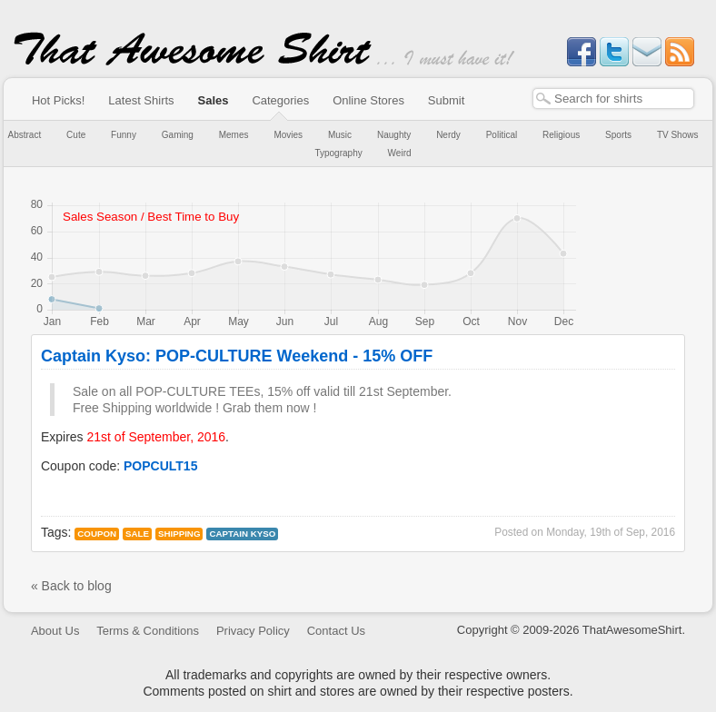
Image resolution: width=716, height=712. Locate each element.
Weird (400, 153)
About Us (55, 631)
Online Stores (368, 100)
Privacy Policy (253, 631)
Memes (234, 135)
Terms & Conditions (147, 631)
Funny (123, 135)
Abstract (25, 135)
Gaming (178, 135)
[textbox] (613, 98)
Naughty (394, 135)
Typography (338, 153)
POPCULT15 (160, 466)
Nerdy (448, 135)
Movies (288, 135)
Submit (446, 100)
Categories (280, 100)
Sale (137, 534)
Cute (75, 135)
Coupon (96, 534)
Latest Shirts (141, 100)
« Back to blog (71, 585)
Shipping (179, 534)
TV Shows (678, 135)
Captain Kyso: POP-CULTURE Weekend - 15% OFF (237, 356)
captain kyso (242, 534)
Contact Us (336, 631)
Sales (213, 100)
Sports (618, 135)
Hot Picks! (58, 100)
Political (501, 135)
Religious (561, 135)
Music (340, 135)
